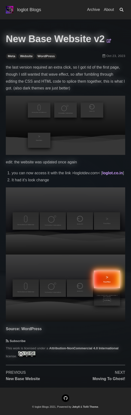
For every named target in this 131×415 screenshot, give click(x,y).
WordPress (46, 56)
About (109, 10)
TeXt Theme (90, 406)
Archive (93, 10)
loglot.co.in (112, 173)
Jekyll (76, 406)
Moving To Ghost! (108, 379)
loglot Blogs (29, 9)
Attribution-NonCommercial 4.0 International (83, 348)
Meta (11, 56)
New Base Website (23, 379)
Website (26, 56)
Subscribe (18, 341)
